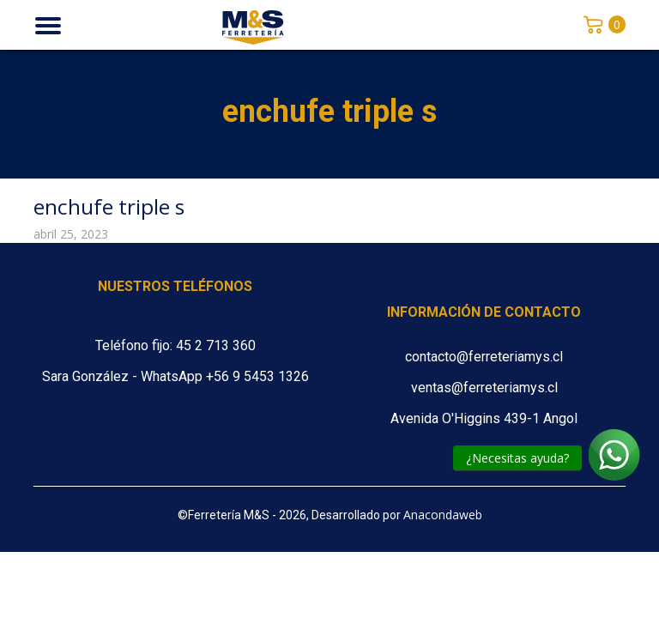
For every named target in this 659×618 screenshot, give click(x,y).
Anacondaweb (442, 514)
